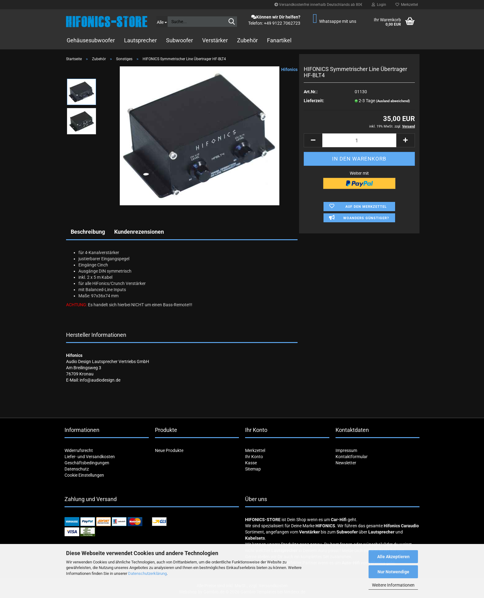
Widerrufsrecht (79, 450)
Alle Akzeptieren (393, 556)
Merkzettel (406, 4)
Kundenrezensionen (139, 231)
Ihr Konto (254, 456)
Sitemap (253, 468)
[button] (313, 140)
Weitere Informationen (393, 585)
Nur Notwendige (393, 571)
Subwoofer (179, 40)
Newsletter (346, 462)
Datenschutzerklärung (147, 573)
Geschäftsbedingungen (87, 462)
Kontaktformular (352, 456)
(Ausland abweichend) (393, 101)
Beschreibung (88, 231)
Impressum (346, 450)
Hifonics (289, 69)
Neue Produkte (169, 450)
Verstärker (215, 40)
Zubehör (247, 40)
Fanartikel (279, 40)
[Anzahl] (359, 140)
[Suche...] (161, 21)
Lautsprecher (140, 40)
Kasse (251, 462)
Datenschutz (77, 468)
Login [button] (379, 4)
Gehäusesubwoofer (91, 40)
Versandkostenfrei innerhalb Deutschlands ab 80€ (318, 4)
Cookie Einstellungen (84, 475)
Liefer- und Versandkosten (90, 456)
